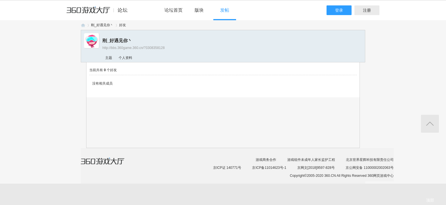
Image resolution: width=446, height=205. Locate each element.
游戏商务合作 (266, 160)
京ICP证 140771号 (227, 168)
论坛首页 (173, 10)
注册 (367, 10)
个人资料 (125, 58)
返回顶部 (430, 124)
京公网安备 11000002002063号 (370, 168)
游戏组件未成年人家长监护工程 (311, 160)
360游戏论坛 (83, 25)
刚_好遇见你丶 (102, 25)
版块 (199, 10)
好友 (122, 25)
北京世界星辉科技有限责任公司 (370, 160)
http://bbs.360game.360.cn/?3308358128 (133, 48)
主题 (108, 58)
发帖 (224, 10)
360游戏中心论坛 (99, 12)
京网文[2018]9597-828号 (316, 168)
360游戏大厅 (108, 164)
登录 (339, 10)
